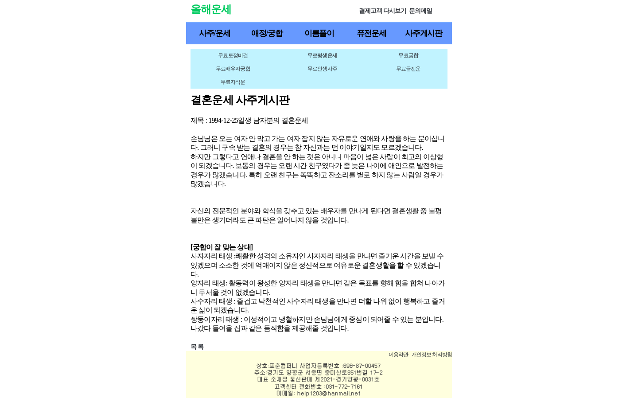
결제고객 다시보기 (382, 11)
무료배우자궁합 (233, 69)
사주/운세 (214, 33)
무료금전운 (408, 69)
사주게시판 (423, 33)
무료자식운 (233, 82)
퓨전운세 (371, 33)
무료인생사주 (322, 69)
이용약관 (398, 354)
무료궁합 (408, 55)
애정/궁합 (267, 33)
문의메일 (420, 11)
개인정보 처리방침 (432, 354)
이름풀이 (319, 33)
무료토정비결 (233, 55)
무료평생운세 (322, 55)
